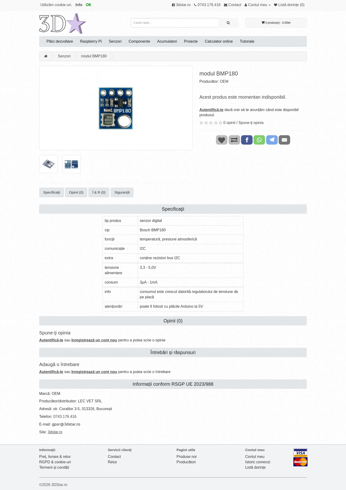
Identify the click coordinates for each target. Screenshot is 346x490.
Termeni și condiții (54, 467)
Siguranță (122, 192)
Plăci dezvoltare (59, 41)
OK (88, 5)
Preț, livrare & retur (55, 457)
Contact (114, 457)
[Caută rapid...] (228, 22)
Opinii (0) (76, 192)
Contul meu (255, 457)
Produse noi (186, 457)
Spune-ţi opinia (251, 123)
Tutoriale (247, 41)
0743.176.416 (64, 417)
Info (79, 5)
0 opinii (229, 123)
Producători (186, 462)
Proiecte (191, 41)
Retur (112, 462)
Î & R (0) (98, 192)
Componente (139, 41)
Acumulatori (167, 41)
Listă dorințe (255, 467)
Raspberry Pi (91, 41)
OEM (224, 81)
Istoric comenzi (257, 462)
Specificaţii (51, 192)
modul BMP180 (94, 56)
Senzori (115, 41)
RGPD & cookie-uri (55, 462)
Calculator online (219, 41)
